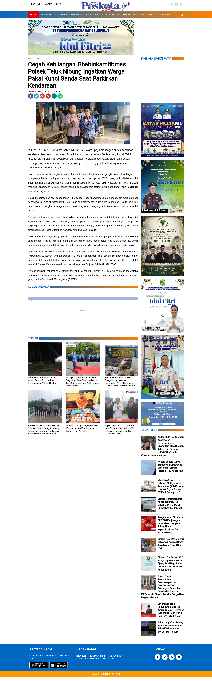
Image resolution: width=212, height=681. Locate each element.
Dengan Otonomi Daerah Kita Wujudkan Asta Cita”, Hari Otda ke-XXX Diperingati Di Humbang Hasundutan (82, 386)
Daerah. (38, 63)
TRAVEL (151, 19)
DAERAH (75, 19)
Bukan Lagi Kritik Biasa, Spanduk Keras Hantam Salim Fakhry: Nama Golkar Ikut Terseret (170, 631)
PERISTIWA (91, 19)
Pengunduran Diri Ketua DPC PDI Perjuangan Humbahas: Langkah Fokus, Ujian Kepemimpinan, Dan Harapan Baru (170, 529)
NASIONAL (59, 19)
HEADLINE (34, 6)
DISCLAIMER (115, 660)
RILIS (58, 6)
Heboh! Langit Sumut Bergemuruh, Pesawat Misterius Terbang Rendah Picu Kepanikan (170, 471)
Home (33, 19)
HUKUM (137, 19)
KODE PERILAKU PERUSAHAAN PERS (96, 663)
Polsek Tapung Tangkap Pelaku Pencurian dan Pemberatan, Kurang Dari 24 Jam (82, 432)
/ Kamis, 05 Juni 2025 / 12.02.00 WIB (49, 96)
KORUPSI (106, 19)
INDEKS (48, 6)
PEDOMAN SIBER (97, 660)
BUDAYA (165, 19)
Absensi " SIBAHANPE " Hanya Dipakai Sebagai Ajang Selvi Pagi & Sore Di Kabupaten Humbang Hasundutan (170, 567)
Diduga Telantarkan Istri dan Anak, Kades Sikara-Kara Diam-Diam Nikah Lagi (171, 548)
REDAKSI (81, 660)
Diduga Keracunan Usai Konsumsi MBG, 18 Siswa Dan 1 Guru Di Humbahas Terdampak (170, 508)
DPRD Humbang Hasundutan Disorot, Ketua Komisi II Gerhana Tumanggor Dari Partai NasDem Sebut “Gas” (171, 614)
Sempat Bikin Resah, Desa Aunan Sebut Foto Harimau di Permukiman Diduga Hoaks (43, 385)
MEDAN (45, 19)
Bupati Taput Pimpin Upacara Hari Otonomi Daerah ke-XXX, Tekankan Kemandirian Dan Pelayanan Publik (120, 434)
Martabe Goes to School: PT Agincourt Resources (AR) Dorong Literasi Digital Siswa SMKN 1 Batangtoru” (171, 490)
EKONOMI (122, 19)
